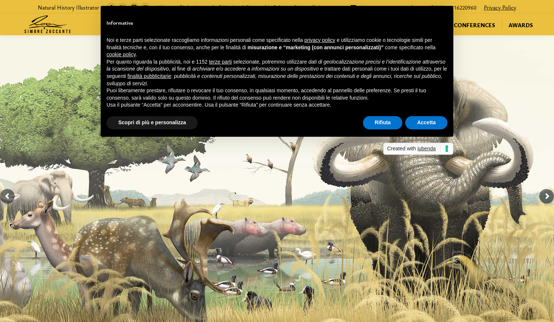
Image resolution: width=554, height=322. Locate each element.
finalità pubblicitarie (149, 76)
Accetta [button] (426, 122)
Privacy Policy (500, 7)
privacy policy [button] (320, 40)
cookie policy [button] (121, 54)
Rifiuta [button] (383, 122)
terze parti (220, 62)
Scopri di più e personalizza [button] (152, 122)
